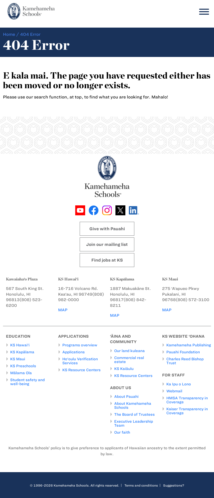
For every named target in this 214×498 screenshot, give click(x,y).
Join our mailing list (107, 244)
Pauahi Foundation (183, 352)
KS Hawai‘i (20, 345)
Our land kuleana (129, 351)
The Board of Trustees (134, 414)
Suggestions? (173, 485)
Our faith (122, 432)
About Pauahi (126, 397)
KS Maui (17, 359)
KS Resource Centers (81, 370)
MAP (63, 310)
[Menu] (203, 12)
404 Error (30, 34)
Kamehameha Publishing (188, 345)
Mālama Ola (21, 373)
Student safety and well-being (27, 382)
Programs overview (79, 345)
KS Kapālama (22, 352)
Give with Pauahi (107, 228)
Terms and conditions (141, 485)
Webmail (174, 391)
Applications (73, 352)
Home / (11, 34)
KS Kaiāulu (124, 369)
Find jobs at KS (107, 260)
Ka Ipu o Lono (178, 384)
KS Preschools (23, 366)
